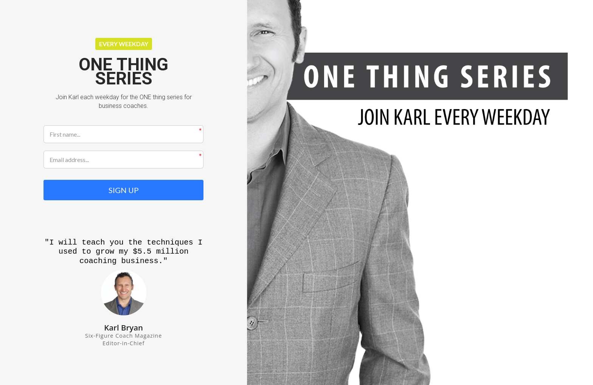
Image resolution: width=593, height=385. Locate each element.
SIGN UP (124, 190)
